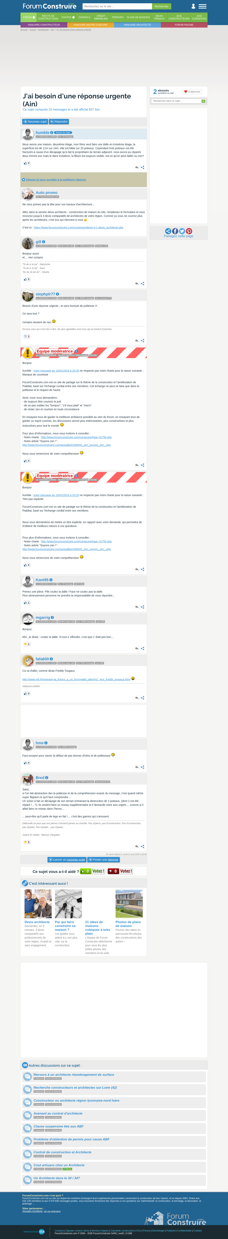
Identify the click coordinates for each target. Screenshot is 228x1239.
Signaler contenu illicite (78, 1230)
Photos (66, 17)
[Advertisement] (114, 58)
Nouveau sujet (35, 121)
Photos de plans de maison (128, 924)
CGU (138, 1230)
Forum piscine (184, 25)
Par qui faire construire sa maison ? (65, 926)
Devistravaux (159, 17)
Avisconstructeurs (179, 17)
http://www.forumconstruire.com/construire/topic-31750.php (76, 437)
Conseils (84, 17)
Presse (146, 1230)
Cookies (197, 1230)
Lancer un (67, 859)
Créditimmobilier (101, 17)
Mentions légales (100, 1230)
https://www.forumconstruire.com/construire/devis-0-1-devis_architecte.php (78, 227)
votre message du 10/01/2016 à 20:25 (56, 370)
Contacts (59, 1230)
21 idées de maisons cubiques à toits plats (97, 927)
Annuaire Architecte (32, 1211)
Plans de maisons (138, 17)
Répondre (58, 121)
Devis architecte (37, 922)
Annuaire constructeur (44, 25)
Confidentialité (184, 1230)
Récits (48, 17)
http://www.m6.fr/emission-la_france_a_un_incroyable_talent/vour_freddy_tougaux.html (76, 679)
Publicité (170, 1230)
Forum (27, 17)
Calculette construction (122, 1230)
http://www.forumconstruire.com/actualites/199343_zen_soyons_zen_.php (66, 445)
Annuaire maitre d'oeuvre (91, 25)
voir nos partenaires (52, 1211)
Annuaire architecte (137, 25)
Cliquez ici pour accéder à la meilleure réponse (56, 179)
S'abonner (192, 91)
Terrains (117, 17)
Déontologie (158, 1230)
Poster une (103, 859)
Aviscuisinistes (199, 17)
